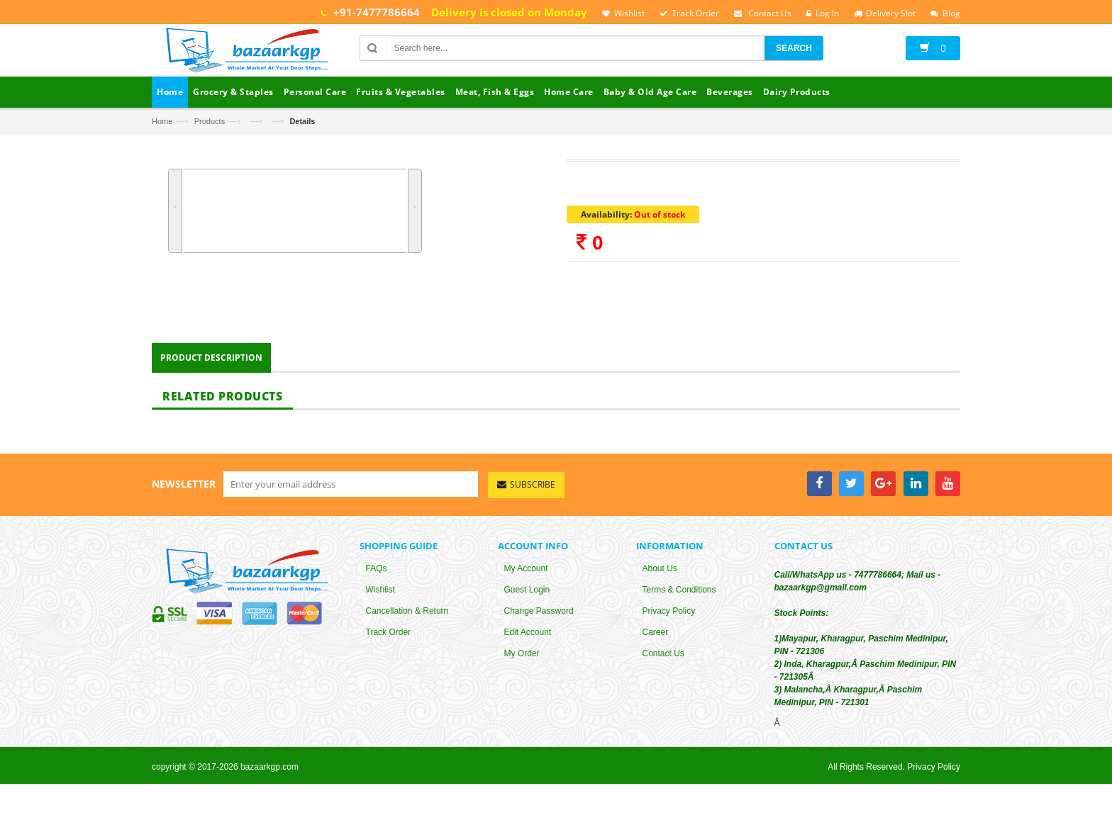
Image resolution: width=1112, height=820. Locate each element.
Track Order (388, 639)
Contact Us (663, 660)
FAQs (376, 575)
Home (162, 121)
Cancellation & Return (407, 617)
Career (656, 639)
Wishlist (380, 596)
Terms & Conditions (679, 596)
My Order (522, 660)
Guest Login (527, 596)
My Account (526, 575)
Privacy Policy (669, 617)
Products (209, 121)
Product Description (211, 364)
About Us (660, 575)
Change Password (539, 617)
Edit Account (528, 639)
